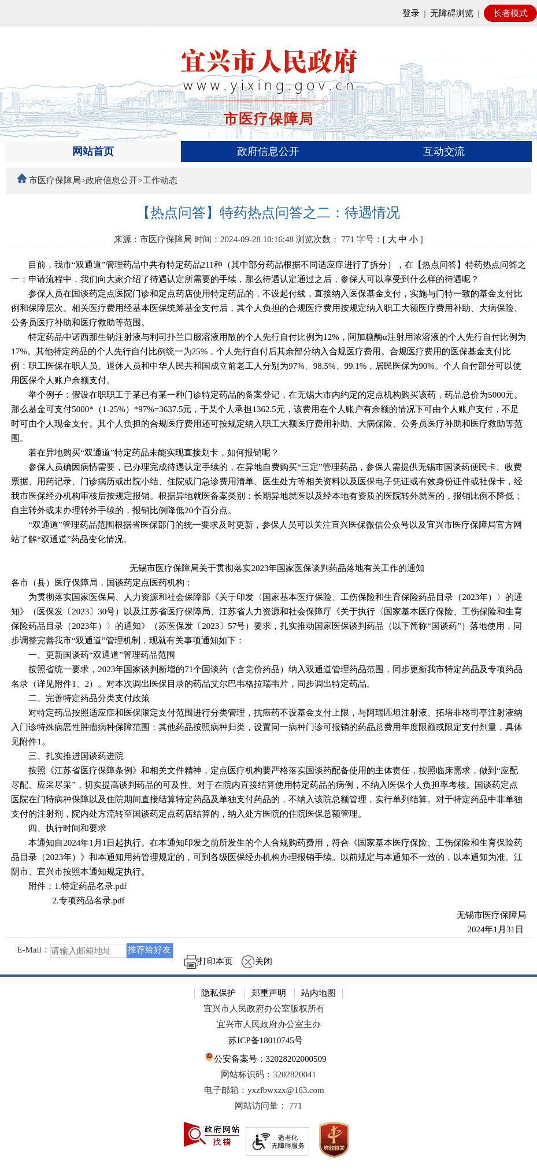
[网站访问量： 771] (268, 1106)
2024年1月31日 (487, 929)
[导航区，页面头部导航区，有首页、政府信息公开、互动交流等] (268, 151)
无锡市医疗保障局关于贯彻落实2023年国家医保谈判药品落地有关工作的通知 (268, 568)
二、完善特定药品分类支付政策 (80, 698)
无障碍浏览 (451, 13)
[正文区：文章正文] (268, 589)
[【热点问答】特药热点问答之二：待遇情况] (268, 213)
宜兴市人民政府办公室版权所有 (264, 1008)
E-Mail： (33, 950)
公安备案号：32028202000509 (265, 1057)
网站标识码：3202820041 (268, 1074)
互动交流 (444, 151)
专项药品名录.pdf (92, 900)
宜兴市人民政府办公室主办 (269, 1024)
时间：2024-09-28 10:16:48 (244, 239)
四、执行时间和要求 (58, 828)
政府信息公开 (268, 151)
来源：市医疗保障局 (153, 239)
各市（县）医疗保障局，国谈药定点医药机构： (102, 582)
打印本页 (208, 961)
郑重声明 (268, 993)
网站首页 (93, 151)
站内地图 (318, 993)
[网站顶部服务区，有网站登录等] (268, 13)
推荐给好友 (149, 949)
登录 (411, 13)
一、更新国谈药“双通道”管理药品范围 (93, 654)
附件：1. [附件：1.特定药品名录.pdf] (69, 886)
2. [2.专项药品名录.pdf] (67, 900)
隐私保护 (218, 993)
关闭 (256, 961)
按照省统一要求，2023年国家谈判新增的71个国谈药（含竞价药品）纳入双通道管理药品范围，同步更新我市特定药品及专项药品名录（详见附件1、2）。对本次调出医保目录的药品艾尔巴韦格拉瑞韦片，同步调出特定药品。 (267, 676)
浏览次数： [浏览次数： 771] (325, 239)
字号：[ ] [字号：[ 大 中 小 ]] (390, 239)
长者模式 (510, 13)
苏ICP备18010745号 (265, 1040)
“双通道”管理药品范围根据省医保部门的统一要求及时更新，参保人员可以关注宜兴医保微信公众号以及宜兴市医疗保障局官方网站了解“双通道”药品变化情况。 (266, 532)
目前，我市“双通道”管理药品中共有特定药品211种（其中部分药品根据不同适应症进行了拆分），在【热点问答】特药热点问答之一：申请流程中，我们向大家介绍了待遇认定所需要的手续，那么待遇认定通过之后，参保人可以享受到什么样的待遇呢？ (268, 272)
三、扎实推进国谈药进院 (67, 756)
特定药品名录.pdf (94, 886)
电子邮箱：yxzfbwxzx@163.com (264, 1090)
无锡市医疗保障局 (482, 915)
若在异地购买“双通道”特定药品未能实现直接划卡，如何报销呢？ (145, 452)
